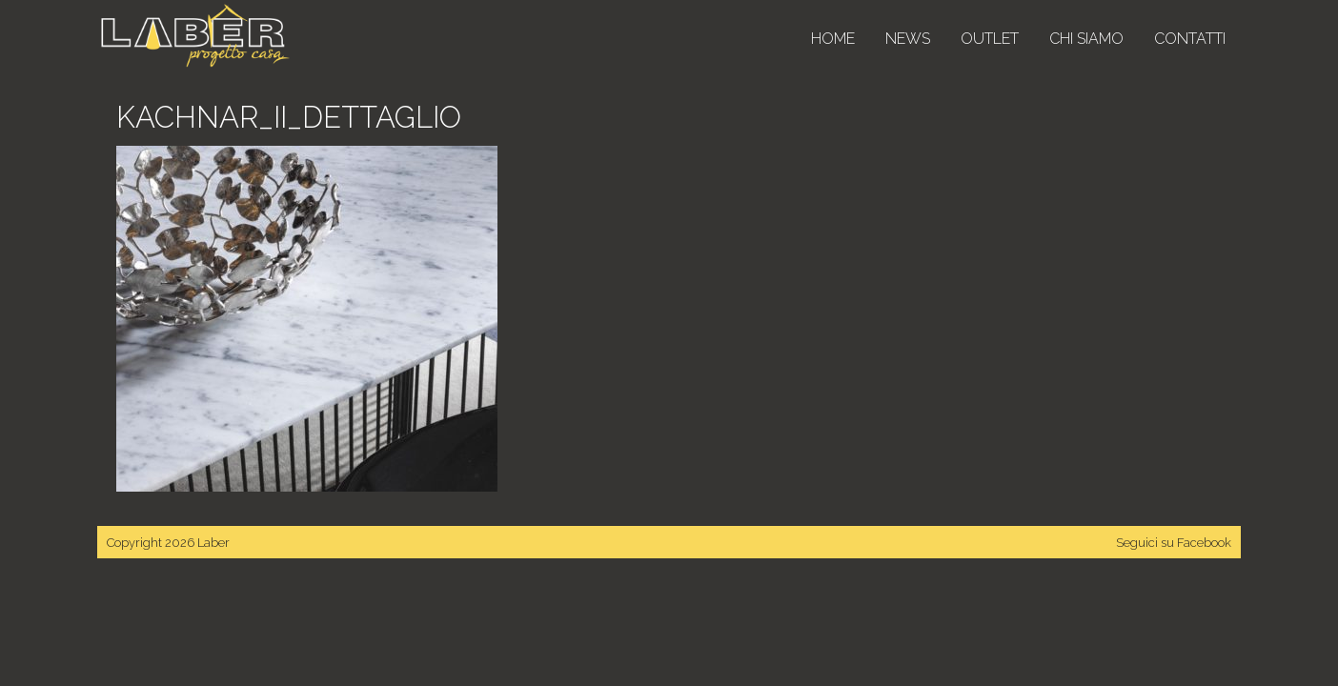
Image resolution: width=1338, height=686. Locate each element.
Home (833, 39)
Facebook (1204, 542)
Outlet (990, 39)
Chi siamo (1086, 39)
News (907, 39)
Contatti (1190, 39)
